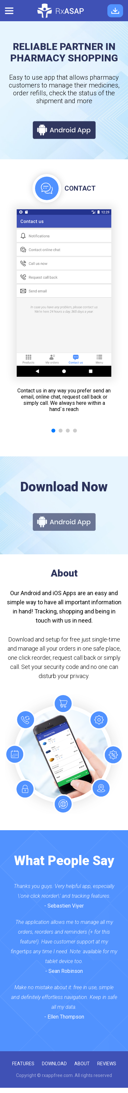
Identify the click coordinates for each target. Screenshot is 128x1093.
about (82, 1063)
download (54, 1063)
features (23, 1063)
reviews (106, 1063)
